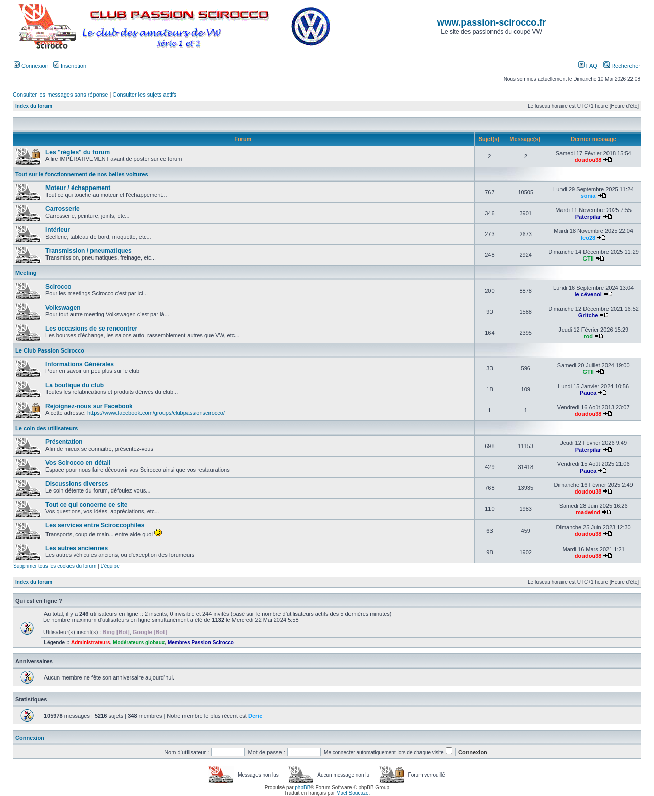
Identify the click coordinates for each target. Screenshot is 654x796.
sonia (588, 196)
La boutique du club (74, 385)
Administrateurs (90, 642)
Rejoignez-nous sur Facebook (89, 406)
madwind (588, 512)
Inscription (69, 66)
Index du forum (33, 106)
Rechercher (621, 66)
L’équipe (109, 566)
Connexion (31, 66)
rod (588, 336)
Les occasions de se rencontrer (91, 328)
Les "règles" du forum (77, 152)
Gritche (588, 315)
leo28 (588, 238)
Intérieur (57, 229)
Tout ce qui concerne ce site (86, 504)
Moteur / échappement (77, 188)
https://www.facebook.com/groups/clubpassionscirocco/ (156, 413)
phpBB (302, 787)
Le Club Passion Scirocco (49, 350)
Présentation (64, 442)
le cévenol (588, 294)
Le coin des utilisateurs (46, 428)
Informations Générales (79, 364)
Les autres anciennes (76, 548)
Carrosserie (62, 209)
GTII (587, 258)
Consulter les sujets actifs (144, 94)
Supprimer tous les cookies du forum (54, 566)
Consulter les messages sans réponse (60, 94)
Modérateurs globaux (139, 642)
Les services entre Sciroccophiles (94, 525)
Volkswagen (62, 307)
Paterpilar (588, 217)
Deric (255, 716)
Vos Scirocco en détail (77, 462)
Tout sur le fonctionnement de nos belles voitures (81, 174)
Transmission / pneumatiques (88, 250)
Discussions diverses (76, 483)
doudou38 (588, 160)
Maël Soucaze (352, 793)
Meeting (26, 273)
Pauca (588, 393)
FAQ (587, 66)
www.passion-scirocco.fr (491, 22)
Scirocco (58, 286)
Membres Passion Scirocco (201, 642)
